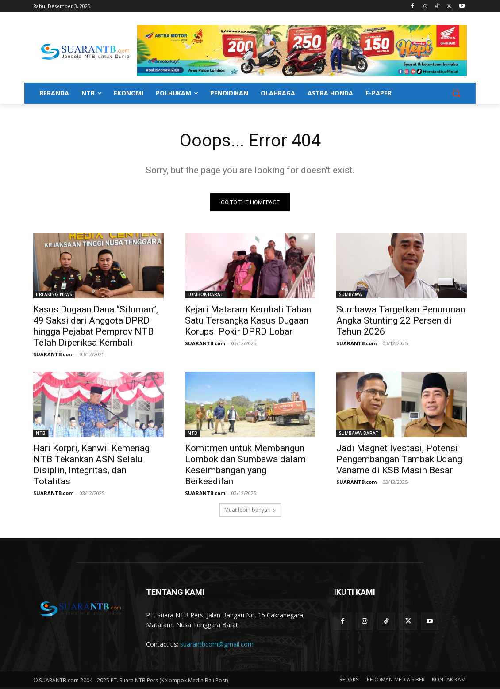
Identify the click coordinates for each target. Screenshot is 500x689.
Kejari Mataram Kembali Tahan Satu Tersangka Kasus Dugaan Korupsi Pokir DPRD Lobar (248, 321)
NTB (41, 433)
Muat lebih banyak (250, 510)
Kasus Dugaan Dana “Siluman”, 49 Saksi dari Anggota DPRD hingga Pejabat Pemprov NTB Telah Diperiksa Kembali (95, 326)
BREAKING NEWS (54, 295)
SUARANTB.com (53, 354)
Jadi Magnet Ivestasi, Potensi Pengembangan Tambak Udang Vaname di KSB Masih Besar (399, 459)
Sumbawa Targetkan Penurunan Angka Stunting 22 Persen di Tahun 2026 (400, 321)
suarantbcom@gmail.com (217, 644)
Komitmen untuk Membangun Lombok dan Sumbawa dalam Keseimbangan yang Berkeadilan (245, 465)
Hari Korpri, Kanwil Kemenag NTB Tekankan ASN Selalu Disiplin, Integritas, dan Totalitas (91, 465)
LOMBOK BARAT (205, 295)
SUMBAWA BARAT (359, 433)
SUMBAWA (350, 295)
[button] (456, 93)
